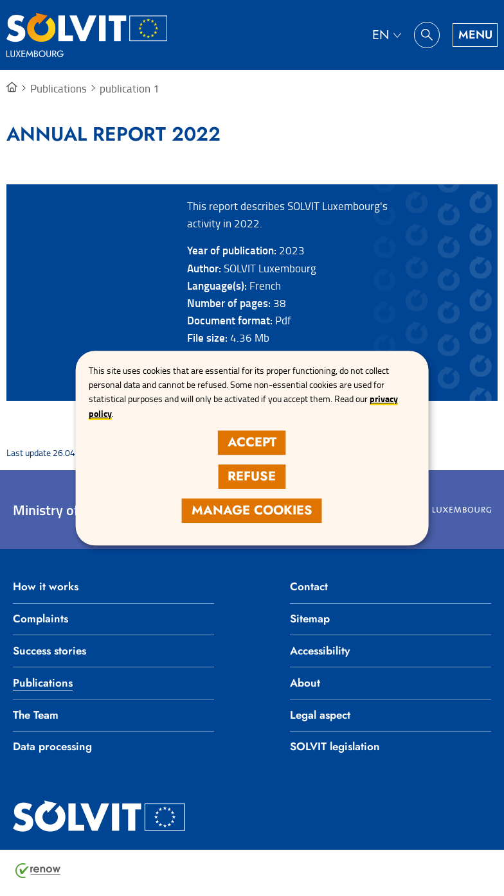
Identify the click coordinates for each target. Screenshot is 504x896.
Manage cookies (252, 510)
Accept (252, 442)
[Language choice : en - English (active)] (386, 35)
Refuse (252, 476)
